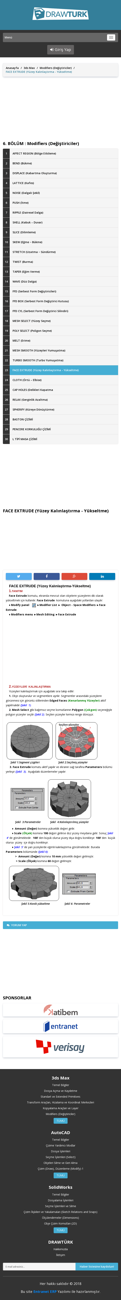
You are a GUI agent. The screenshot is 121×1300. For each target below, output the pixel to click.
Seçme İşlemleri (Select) (61, 1157)
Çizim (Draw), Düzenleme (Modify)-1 (60, 1168)
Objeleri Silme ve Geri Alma (60, 1163)
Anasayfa (12, 68)
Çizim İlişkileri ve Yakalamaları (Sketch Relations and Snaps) (60, 1212)
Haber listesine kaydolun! (97, 1266)
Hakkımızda (60, 1249)
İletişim (60, 1255)
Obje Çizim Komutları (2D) (60, 1223)
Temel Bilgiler (60, 1085)
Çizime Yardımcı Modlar (60, 1145)
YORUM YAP (17, 925)
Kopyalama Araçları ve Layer (60, 1108)
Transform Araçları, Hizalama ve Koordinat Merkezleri (60, 1102)
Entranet (41, 1291)
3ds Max (29, 68)
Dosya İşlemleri (60, 1151)
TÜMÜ (61, 1121)
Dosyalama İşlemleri (60, 1200)
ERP (53, 1291)
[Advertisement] (60, 106)
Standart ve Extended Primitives (60, 1096)
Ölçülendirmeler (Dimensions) (60, 1217)
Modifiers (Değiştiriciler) (56, 68)
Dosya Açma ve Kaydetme (60, 1091)
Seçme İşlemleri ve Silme (60, 1206)
